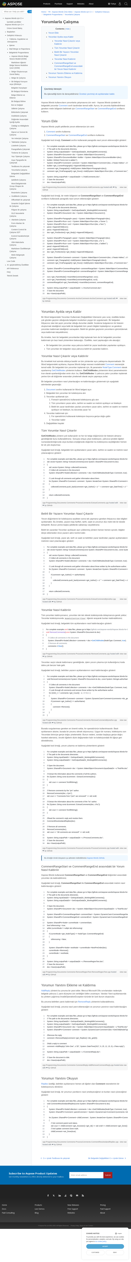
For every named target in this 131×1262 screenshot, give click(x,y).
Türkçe (112, 4)
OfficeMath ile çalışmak (20, 200)
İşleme (11, 45)
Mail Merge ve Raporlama (19, 49)
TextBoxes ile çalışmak (20, 166)
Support (70, 4)
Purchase (58, 4)
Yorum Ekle (53, 33)
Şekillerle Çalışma (18, 180)
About (91, 4)
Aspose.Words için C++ (14, 18)
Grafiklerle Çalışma (19, 196)
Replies (44, 1108)
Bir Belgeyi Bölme (18, 101)
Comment (63, 115)
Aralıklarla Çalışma (19, 116)
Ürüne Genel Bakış (14, 28)
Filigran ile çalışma (18, 210)
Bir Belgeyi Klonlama (19, 91)
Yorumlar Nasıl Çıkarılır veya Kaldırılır (64, 42)
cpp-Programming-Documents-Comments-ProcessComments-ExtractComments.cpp (75, 521)
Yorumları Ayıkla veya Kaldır (60, 37)
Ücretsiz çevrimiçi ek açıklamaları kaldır (96, 103)
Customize (95, 1252)
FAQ (9, 272)
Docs (4, 1233)
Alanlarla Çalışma (18, 220)
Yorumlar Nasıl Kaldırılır (64, 62)
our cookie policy (100, 1241)
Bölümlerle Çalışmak (19, 112)
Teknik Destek (12, 276)
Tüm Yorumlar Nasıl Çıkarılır (63, 49)
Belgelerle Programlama (19, 53)
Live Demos (40, 1233)
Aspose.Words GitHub (95, 879)
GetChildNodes (95, 385)
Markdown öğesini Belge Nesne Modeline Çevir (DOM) (19, 65)
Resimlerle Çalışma (19, 192)
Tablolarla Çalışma (18, 142)
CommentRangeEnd (50, 121)
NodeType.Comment (62, 385)
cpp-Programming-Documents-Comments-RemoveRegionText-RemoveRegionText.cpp (76, 993)
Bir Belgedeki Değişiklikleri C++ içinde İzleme (100, 1182)
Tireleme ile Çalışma (19, 153)
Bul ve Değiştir (17, 105)
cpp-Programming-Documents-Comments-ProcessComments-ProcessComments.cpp (75, 869)
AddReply (45, 1012)
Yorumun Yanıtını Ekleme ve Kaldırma (60, 80)
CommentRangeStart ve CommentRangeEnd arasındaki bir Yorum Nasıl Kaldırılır (66, 70)
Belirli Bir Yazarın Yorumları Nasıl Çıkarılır (66, 56)
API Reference (13, 269)
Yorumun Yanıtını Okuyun (59, 86)
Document (50, 408)
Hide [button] (66, 29)
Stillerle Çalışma (17, 109)
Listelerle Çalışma (18, 146)
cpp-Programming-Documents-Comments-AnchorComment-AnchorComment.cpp (74, 310)
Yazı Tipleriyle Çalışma (20, 156)
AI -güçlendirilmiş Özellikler (18, 265)
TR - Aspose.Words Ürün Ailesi (60, 12)
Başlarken (11, 32)
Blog (36, 1237)
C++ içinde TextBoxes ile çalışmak (54, 1182)
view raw (116, 199)
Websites (80, 4)
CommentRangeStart (99, 118)
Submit (108, 1199)
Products (46, 4)
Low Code (11, 261)
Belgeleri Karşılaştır (19, 88)
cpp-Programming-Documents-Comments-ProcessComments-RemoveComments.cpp (75, 675)
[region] (81, 176)
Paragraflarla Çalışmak (20, 149)
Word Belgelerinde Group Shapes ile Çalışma (18, 186)
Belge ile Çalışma (18, 78)
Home (43, 12)
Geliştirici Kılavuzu (14, 35)
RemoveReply (84, 1026)
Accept (105, 1246)
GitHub (49, 202)
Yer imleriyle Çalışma (19, 138)
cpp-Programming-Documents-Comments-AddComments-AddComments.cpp (72, 199)
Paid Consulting (8, 1237)
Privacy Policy (75, 1250)
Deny (115, 1252)
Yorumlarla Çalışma (19, 170)
